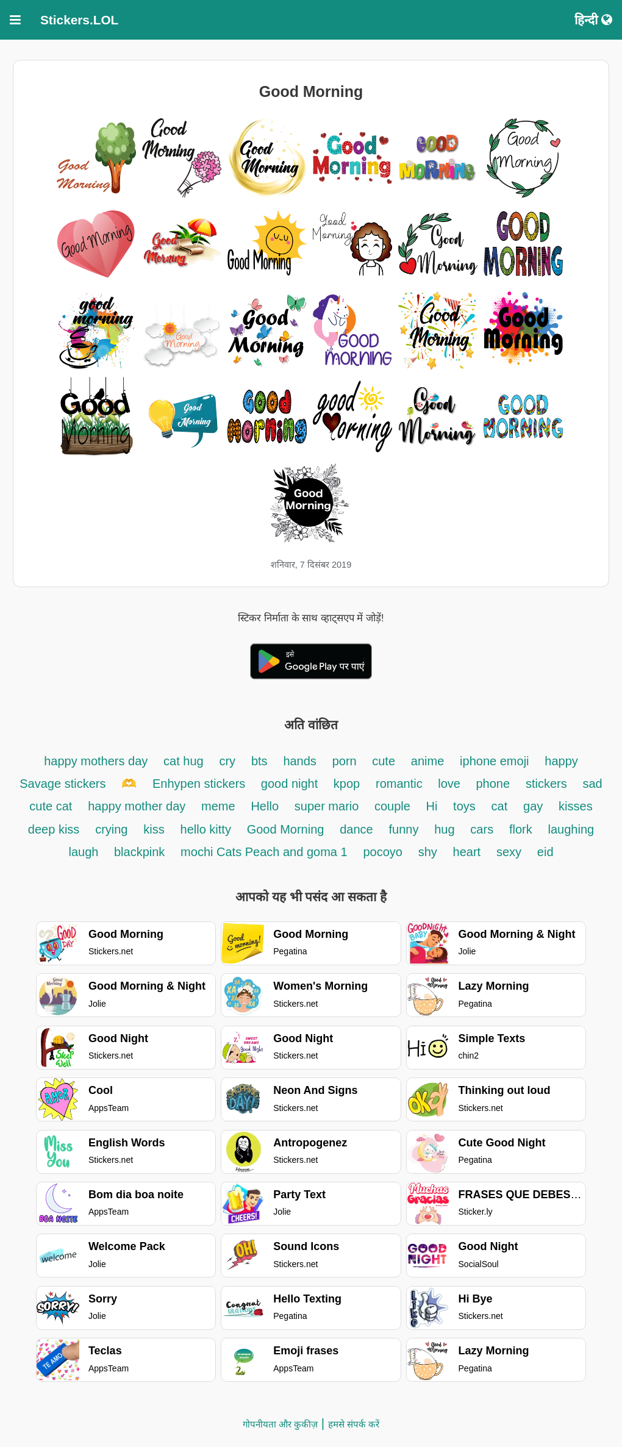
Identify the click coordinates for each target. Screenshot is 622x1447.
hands (299, 761)
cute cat (50, 806)
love (450, 783)
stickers (546, 783)
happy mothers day (96, 761)
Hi (431, 806)
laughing (571, 829)
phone (493, 783)
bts (259, 761)
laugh (85, 852)
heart (467, 852)
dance (356, 829)
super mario (328, 806)
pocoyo (382, 852)
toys (464, 806)
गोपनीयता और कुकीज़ (280, 1424)
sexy (508, 852)
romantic (401, 783)
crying (111, 829)
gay (533, 806)
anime (427, 761)
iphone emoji (494, 761)
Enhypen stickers (200, 783)
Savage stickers (62, 783)
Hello (265, 806)
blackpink (139, 852)
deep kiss (54, 829)
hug (444, 829)
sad (592, 783)
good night (291, 783)
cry (227, 761)
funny (403, 829)
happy (561, 761)
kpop (347, 783)
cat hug (183, 761)
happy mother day (136, 806)
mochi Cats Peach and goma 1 (264, 852)
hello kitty (206, 829)
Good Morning (285, 829)
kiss (153, 829)
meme (218, 806)
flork (520, 829)
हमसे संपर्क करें (353, 1424)
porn (346, 761)
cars (481, 829)
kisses (576, 806)
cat (500, 806)
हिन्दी (593, 20)
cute (383, 761)
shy (427, 852)
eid (545, 852)
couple (394, 806)
